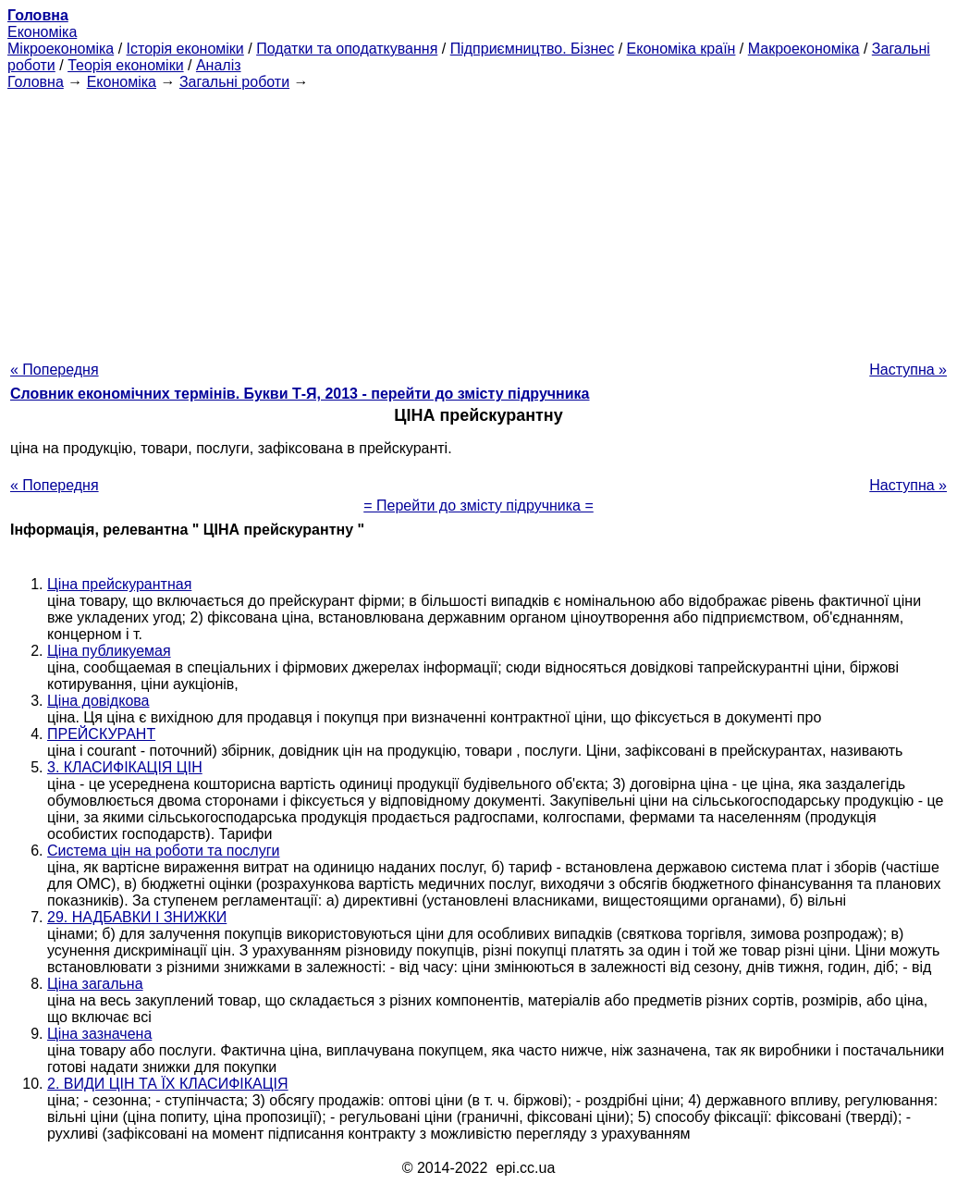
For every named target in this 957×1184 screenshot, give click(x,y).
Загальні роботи (234, 82)
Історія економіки (185, 48)
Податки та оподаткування (346, 48)
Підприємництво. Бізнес (532, 48)
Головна (35, 82)
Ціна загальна (95, 984)
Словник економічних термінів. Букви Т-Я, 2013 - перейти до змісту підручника (300, 393)
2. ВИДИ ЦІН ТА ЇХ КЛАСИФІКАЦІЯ (167, 1084)
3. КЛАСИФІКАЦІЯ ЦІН (124, 767)
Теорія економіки (125, 65)
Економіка (42, 32)
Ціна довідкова (98, 701)
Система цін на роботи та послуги (163, 850)
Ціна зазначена (99, 1034)
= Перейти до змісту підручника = (478, 505)
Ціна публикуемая (109, 651)
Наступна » (908, 369)
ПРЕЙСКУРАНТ (101, 734)
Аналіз (218, 65)
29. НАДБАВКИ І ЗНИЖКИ (137, 917)
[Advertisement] (478, 220)
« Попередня (54, 369)
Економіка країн (681, 48)
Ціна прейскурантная (119, 584)
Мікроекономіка (60, 48)
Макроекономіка (804, 48)
